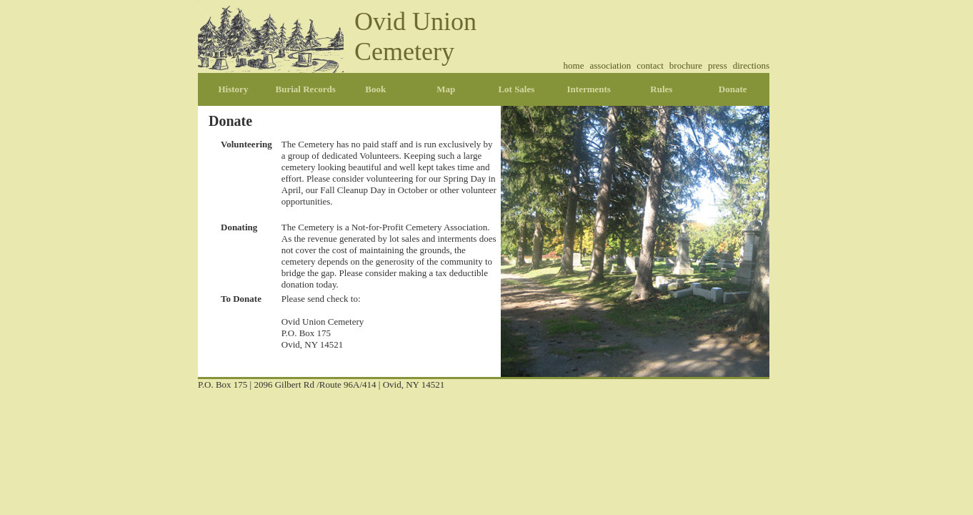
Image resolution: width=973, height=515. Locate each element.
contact (650, 65)
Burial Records (306, 89)
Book (375, 89)
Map (445, 89)
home (574, 65)
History (234, 89)
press (717, 65)
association (611, 65)
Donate (733, 89)
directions (751, 65)
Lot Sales (516, 89)
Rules (661, 89)
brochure (685, 65)
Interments (589, 89)
